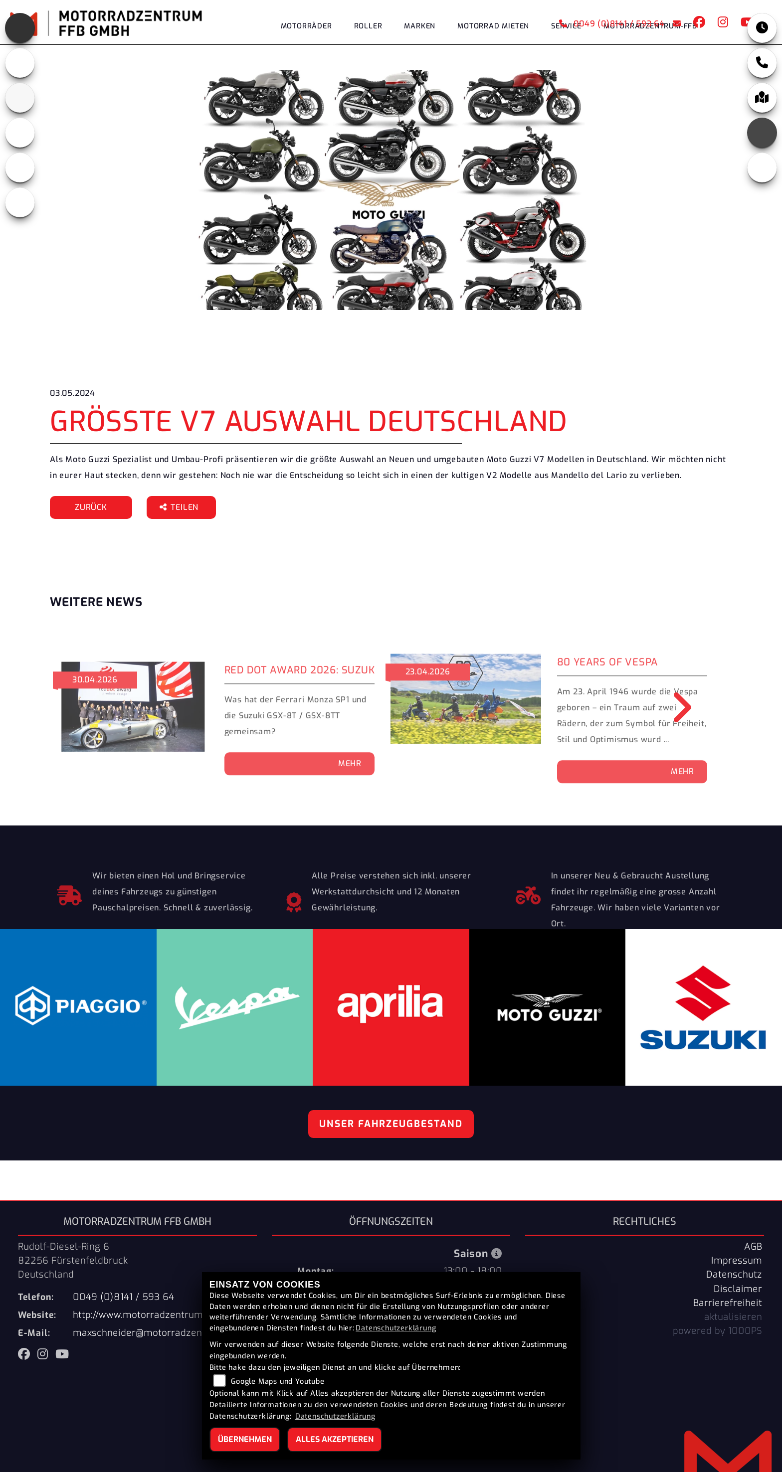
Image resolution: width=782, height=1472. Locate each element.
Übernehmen (245, 1439)
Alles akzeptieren (335, 1439)
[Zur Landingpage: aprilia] (20, 28)
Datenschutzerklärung (396, 1328)
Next (675, 707)
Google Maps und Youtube (277, 1381)
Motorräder (306, 26)
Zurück (91, 507)
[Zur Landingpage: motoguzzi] (20, 63)
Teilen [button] (180, 507)
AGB (753, 1247)
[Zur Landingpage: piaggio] (20, 133)
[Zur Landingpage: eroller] (20, 202)
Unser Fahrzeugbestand (391, 1124)
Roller (368, 26)
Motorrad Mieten (493, 26)
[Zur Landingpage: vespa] (20, 167)
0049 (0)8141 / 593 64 (611, 23)
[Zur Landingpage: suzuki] (20, 98)
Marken (419, 26)
